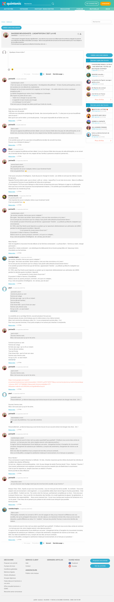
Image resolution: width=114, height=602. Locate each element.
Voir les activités (100, 566)
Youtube (73, 566)
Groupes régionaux (10, 578)
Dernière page (57, 74)
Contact (28, 566)
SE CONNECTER (91, 3)
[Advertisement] (57, 15)
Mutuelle (94, 9)
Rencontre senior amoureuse (13, 591)
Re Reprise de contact (99, 88)
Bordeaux (9, 22)
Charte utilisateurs (9, 575)
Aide (27, 563)
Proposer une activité (10, 563)
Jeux (108, 9)
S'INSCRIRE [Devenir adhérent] (105, 3)
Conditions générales (10, 569)
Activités (8, 9)
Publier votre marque (32, 573)
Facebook (73, 563)
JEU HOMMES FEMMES (99, 127)
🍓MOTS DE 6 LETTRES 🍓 (100, 109)
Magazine (65, 9)
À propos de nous (9, 566)
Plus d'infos (103, 99)
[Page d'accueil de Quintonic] (11, 3)
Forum (80, 9)
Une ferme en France (98, 94)
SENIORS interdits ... (98, 74)
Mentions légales (9, 572)
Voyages (24, 9)
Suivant (48, 74)
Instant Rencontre (44, 9)
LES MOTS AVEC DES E (99, 115)
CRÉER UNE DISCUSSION (11, 27)
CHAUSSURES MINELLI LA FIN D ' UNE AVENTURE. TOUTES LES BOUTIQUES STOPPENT (102, 66)
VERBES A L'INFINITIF (98, 121)
